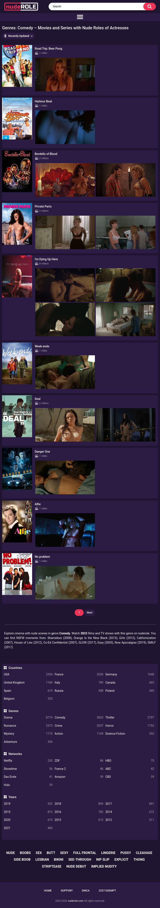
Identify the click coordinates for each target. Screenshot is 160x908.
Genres (14, 711)
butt (51, 853)
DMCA (85, 890)
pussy (125, 853)
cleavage (144, 853)
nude (10, 853)
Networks (15, 754)
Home (48, 890)
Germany (129, 674)
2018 (79, 804)
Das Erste (28, 777)
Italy (79, 682)
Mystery (28, 733)
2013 (79, 820)
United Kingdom (28, 682)
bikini (58, 860)
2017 (129, 804)
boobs (25, 853)
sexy (64, 853)
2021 (28, 828)
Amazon (79, 777)
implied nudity (104, 866)
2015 (28, 812)
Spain (28, 691)
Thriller (129, 717)
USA (28, 674)
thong (139, 860)
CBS (129, 777)
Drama (28, 717)
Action (79, 733)
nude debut (76, 866)
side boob (22, 860)
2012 (129, 820)
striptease (52, 866)
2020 (28, 820)
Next (89, 612)
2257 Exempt (107, 890)
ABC (129, 769)
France (79, 674)
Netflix (28, 760)
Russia (79, 691)
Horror (129, 726)
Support (67, 890)
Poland (129, 691)
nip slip (103, 860)
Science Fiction (129, 733)
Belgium (28, 699)
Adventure (28, 742)
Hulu (28, 785)
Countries (15, 668)
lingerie (108, 853)
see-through (79, 860)
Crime (79, 726)
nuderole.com (75, 900)
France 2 (79, 769)
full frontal (84, 853)
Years (12, 797)
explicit (121, 860)
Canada (129, 682)
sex (39, 853)
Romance (28, 726)
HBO (129, 760)
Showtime (28, 769)
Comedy (79, 717)
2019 (28, 804)
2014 (129, 812)
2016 (79, 812)
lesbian (42, 860)
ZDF (79, 760)
